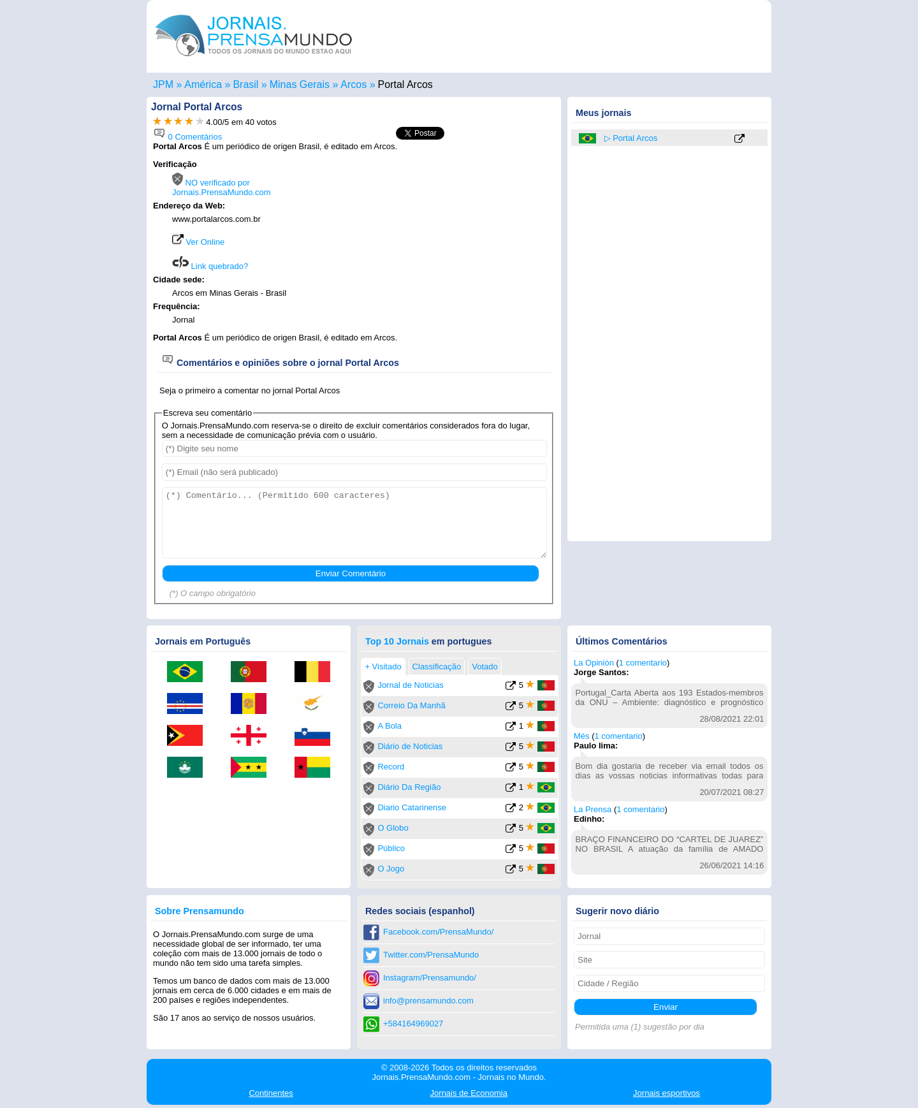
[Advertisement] (447, 240)
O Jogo (390, 868)
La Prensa (592, 809)
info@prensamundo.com (428, 1000)
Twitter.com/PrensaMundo (431, 954)
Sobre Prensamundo (199, 911)
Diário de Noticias (409, 746)
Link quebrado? (210, 266)
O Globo (392, 828)
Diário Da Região (409, 787)
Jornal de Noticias (410, 685)
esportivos (666, 1093)
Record (390, 766)
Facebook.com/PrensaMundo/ (438, 932)
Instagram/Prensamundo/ (429, 977)
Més (582, 736)
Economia (468, 1093)
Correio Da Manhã (411, 705)
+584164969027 (413, 1023)
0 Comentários (187, 137)
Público (391, 848)
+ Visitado (383, 666)
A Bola (389, 726)
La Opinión (594, 662)
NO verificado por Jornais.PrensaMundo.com (221, 187)
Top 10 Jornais (397, 641)
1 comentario (643, 662)
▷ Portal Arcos (631, 138)
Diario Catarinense (411, 807)
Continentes (271, 1093)
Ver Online (198, 242)
